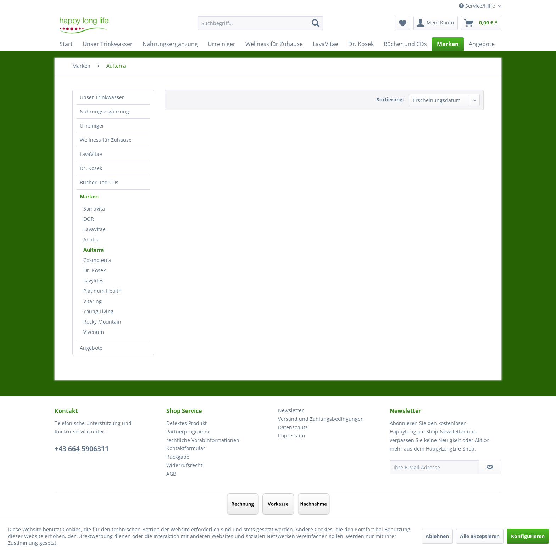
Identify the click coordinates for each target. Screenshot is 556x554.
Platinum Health (102, 290)
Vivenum (93, 332)
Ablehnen (437, 536)
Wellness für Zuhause (106, 139)
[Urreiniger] (221, 44)
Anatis (90, 239)
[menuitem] (260, 26)
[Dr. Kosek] (361, 44)
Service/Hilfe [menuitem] (477, 5)
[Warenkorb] (481, 23)
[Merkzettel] (402, 23)
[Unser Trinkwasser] (108, 44)
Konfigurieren (528, 536)
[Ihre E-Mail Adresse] (434, 467)
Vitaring (92, 301)
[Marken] (448, 44)
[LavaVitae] (325, 44)
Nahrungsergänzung (104, 111)
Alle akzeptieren (480, 536)
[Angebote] (482, 44)
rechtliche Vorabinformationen (202, 440)
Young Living (98, 311)
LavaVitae (91, 154)
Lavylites (93, 280)
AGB (171, 473)
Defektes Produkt (186, 423)
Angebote (91, 348)
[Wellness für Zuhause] (274, 44)
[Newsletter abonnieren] (490, 467)
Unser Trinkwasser (102, 97)
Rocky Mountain (102, 321)
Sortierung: (390, 99)
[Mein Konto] (435, 23)
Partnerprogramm (187, 431)
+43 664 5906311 (82, 448)
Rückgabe (177, 456)
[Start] (66, 44)
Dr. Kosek (91, 168)
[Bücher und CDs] (405, 44)
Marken (89, 196)
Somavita (94, 208)
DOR (88, 219)
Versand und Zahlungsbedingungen (321, 418)
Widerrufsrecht (184, 465)
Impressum (291, 435)
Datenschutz (293, 427)
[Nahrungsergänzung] (170, 44)
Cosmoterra (97, 260)
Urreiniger (92, 125)
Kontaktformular (185, 448)
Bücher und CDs (99, 182)
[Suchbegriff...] (260, 23)
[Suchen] (315, 23)
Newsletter (291, 410)
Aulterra (93, 249)
